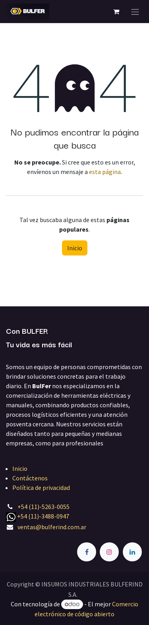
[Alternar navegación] (135, 11)
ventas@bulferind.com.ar (51, 527)
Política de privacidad (41, 487)
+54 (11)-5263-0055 (43, 507)
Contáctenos (30, 478)
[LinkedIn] (132, 551)
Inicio (74, 248)
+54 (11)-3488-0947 (43, 516)
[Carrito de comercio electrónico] (116, 11)
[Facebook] (86, 551)
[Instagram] (109, 551)
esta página (105, 172)
